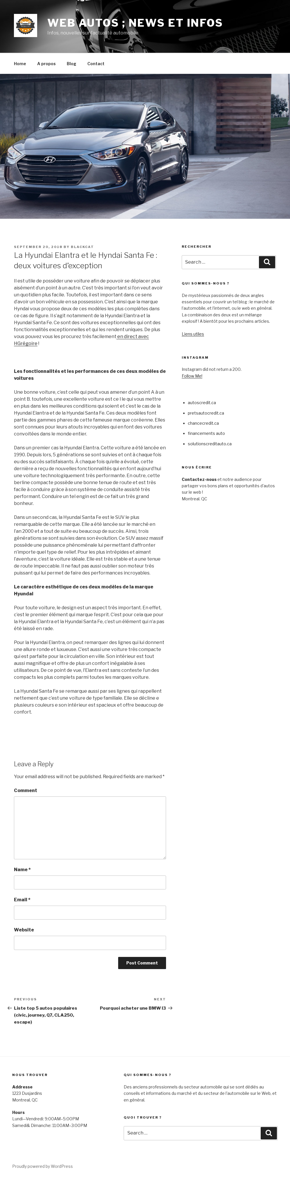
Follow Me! (192, 375)
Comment (25, 790)
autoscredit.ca (202, 402)
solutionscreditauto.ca (210, 443)
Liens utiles (193, 333)
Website (24, 930)
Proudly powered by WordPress (42, 1166)
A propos (46, 63)
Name (22, 869)
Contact (96, 63)
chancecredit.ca (203, 423)
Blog (71, 63)
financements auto (206, 433)
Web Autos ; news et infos (135, 23)
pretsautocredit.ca (206, 413)
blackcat (82, 247)
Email (22, 899)
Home (20, 63)
